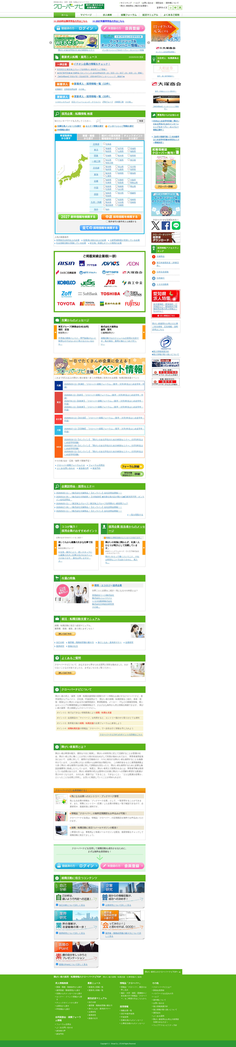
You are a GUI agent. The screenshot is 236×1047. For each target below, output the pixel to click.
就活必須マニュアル (97, 998)
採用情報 (124, 1006)
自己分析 (60, 642)
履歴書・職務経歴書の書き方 (81, 642)
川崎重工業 (119, 102)
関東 (96, 155)
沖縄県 (121, 205)
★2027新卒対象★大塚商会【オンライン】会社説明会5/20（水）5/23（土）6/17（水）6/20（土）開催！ (100, 73)
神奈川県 (109, 163)
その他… (82, 89)
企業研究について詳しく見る (118, 905)
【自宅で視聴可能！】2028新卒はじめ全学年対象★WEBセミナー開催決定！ (166, 140)
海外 (96, 209)
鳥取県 (108, 186)
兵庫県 (108, 183)
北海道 (96, 144)
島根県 (121, 186)
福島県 (133, 151)
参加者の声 (84, 468)
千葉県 (121, 160)
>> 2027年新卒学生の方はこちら (108, 21)
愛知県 (133, 173)
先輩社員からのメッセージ (132, 1020)
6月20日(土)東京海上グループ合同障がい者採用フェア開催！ (82, 69)
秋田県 (108, 151)
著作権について (172, 3)
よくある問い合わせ (66, 468)
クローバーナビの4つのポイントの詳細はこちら (121, 734)
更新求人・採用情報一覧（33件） (92, 96)
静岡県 (121, 173)
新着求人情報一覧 (96, 987)
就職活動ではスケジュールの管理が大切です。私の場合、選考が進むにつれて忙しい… (120, 341)
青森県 (108, 148)
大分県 (121, 202)
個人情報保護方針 (160, 1006)
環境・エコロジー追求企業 (108, 585)
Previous (50, 42)
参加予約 (96, 468)
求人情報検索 (61, 983)
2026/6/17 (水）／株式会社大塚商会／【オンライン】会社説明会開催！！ (89, 507)
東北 (96, 150)
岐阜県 (108, 173)
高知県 (108, 196)
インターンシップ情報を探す (121, 126)
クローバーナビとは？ (162, 987)
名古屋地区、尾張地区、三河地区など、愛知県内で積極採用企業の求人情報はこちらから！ (165, 307)
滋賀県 (108, 180)
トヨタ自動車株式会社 (102, 601)
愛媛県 (133, 193)
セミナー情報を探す (94, 126)
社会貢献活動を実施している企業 (71, 243)
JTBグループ (107, 102)
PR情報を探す (63, 130)
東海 (96, 174)
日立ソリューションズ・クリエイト (86, 102)
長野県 (133, 169)
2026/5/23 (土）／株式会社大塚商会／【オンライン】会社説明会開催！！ (89, 511)
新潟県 (108, 167)
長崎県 (133, 200)
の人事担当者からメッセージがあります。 (124, 538)
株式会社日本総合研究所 (103, 604)
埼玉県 (108, 160)
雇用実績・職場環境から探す (68, 990)
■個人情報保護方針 (160, 351)
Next (148, 42)
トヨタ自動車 (163, 284)
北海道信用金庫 (70, 89)
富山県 (121, 167)
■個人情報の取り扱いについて (165, 354)
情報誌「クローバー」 (130, 983)
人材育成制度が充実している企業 (125, 240)
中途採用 (124, 1017)
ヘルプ (137, 3)
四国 (96, 194)
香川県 (121, 193)
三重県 (108, 176)
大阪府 (133, 180)
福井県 (108, 169)
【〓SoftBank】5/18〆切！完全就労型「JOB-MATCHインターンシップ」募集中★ (91, 76)
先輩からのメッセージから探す (69, 993)
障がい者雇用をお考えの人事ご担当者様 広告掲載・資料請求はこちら (165, 326)
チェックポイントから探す (67, 1003)
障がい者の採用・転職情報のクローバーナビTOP (77, 977)
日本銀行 (161, 278)
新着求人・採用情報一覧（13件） (92, 83)
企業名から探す (62, 1006)
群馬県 (133, 156)
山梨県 (121, 169)
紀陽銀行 (59, 89)
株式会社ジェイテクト (102, 598)
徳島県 (108, 193)
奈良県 (121, 183)
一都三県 (96, 161)
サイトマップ (126, 3)
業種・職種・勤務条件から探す (69, 987)
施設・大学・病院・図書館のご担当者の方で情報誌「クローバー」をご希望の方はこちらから (134, 996)
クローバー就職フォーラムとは (71, 465)
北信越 (96, 168)
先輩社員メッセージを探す (69, 126)
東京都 (133, 160)
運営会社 (159, 3)
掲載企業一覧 (126, 1010)
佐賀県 (121, 200)
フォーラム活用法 (97, 465)
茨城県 (108, 156)
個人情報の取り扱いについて (165, 1010)
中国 (96, 187)
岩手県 (121, 148)
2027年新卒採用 (127, 1014)
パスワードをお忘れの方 (163, 993)
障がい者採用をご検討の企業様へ (134, 6)
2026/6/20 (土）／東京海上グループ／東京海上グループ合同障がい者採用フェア (92, 503)
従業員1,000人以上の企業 (94, 240)
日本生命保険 (163, 272)
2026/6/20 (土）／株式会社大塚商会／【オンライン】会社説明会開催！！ (89, 493)
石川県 (133, 167)
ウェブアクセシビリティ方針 (165, 1025)
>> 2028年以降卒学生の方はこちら (70, 21)
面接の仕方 (73, 646)
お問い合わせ (147, 3)
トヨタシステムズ (62, 102)
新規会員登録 (158, 990)
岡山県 (133, 186)
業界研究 (60, 646)
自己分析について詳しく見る (72, 905)
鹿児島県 (109, 205)
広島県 (108, 189)
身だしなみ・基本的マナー (110, 642)
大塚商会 (161, 256)
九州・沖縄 (96, 202)
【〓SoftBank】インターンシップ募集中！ (166, 106)
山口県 (121, 189)
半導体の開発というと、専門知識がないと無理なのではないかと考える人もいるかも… (77, 341)
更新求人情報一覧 (96, 990)
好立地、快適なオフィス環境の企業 (106, 243)
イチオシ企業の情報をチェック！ (92, 64)
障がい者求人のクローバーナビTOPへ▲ (163, 972)
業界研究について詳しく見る (72, 933)
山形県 (121, 151)
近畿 (96, 181)
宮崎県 (133, 202)
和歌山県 (134, 183)
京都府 (121, 180)
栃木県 (121, 156)
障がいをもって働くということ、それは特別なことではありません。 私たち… (122, 559)
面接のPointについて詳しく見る (73, 964)
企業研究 (129, 642)
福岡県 (108, 200)
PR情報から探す (63, 1009)
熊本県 (108, 202)
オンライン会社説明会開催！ (166, 52)
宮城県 (133, 148)
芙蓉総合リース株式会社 (103, 595)
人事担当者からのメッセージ (133, 1023)
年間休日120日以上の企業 (67, 240)
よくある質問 (158, 1016)
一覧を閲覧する (136, 515)
